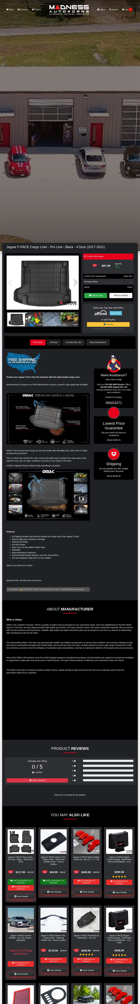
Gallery (36, 9)
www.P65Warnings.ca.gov (73, 589)
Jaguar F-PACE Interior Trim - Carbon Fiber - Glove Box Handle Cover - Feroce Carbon (53, 860)
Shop (10, 9)
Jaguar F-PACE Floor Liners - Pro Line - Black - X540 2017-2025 (21, 859)
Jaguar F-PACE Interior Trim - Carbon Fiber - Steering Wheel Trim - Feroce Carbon (53, 937)
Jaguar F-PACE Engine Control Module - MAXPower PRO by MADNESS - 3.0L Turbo (119, 938)
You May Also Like (74, 342)
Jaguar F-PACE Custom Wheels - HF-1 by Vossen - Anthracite (21, 937)
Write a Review (37, 780)
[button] (75, 283)
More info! (128, 276)
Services (23, 9)
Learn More (116, 313)
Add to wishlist (121, 295)
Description (38, 342)
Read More (114, 440)
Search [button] (113, 9)
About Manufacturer (98, 342)
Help (101, 9)
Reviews (54, 342)
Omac (129, 287)
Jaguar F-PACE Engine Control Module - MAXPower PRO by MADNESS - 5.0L (119, 859)
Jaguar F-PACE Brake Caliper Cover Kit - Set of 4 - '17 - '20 (86, 858)
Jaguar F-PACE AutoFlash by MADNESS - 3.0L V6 (86, 936)
